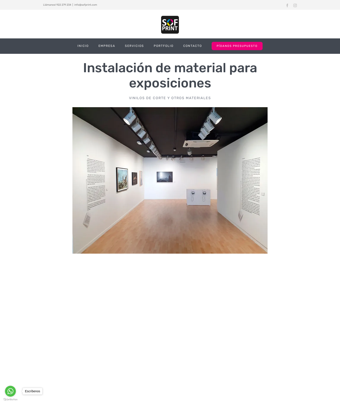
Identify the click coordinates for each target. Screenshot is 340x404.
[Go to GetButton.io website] (10, 399)
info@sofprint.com (85, 4)
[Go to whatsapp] (10, 391)
